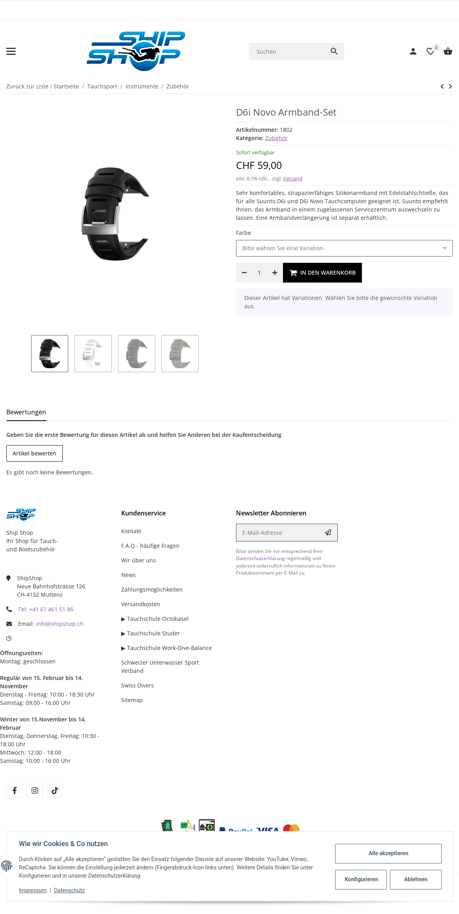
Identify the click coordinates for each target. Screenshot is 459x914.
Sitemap (132, 700)
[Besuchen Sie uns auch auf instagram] (34, 791)
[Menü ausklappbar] (11, 51)
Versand (292, 178)
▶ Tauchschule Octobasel (155, 618)
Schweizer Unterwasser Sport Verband (160, 666)
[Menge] (259, 273)
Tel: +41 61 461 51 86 (45, 609)
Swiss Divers (137, 685)
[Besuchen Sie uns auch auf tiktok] (55, 791)
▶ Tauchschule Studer (150, 633)
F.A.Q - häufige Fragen (150, 545)
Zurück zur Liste (27, 86)
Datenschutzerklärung (260, 558)
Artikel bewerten (34, 453)
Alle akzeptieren (388, 853)
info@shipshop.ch (60, 623)
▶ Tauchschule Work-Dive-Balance (166, 648)
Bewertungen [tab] (26, 412)
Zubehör (276, 138)
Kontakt (131, 531)
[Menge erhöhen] (274, 273)
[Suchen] (286, 51)
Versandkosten (140, 604)
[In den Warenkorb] (322, 273)
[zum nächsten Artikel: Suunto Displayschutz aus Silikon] (442, 86)
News (128, 575)
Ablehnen (415, 879)
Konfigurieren (361, 879)
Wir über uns (138, 560)
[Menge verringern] (244, 273)
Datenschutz (69, 890)
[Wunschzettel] (426, 51)
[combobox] (344, 248)
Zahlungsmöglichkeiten (152, 589)
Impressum (33, 890)
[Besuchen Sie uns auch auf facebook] (14, 791)
